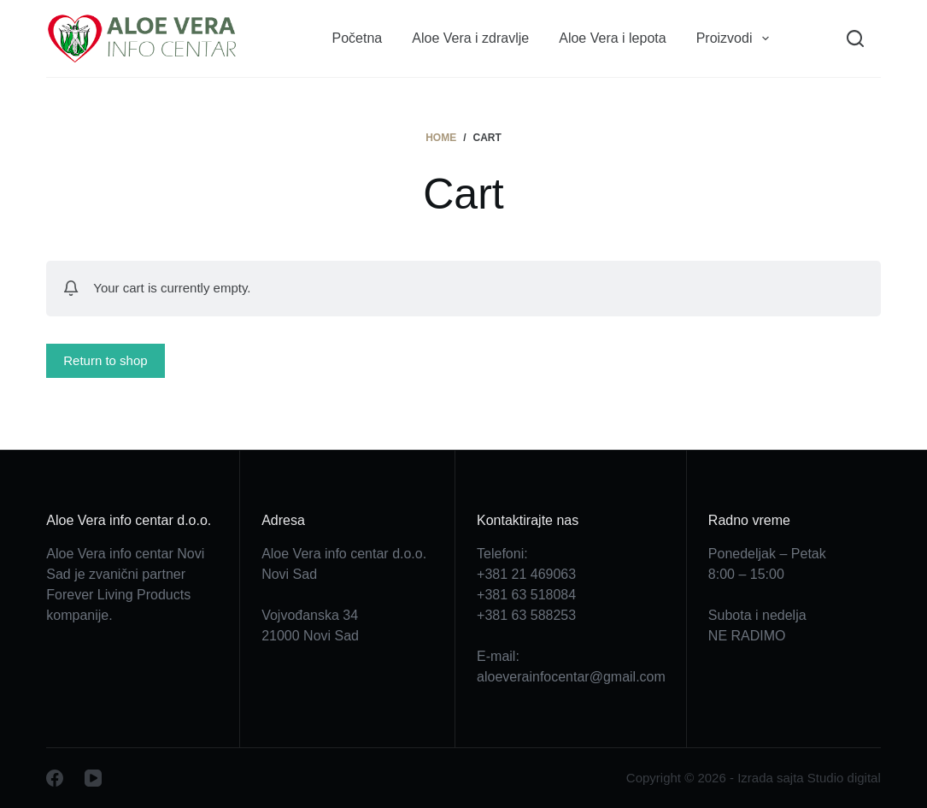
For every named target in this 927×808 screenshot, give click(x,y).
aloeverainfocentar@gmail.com (571, 676)
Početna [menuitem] (357, 38)
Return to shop (105, 360)
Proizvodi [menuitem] (736, 38)
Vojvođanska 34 (309, 615)
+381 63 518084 (526, 594)
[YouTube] (93, 778)
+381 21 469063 (526, 574)
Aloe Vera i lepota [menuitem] (612, 38)
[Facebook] (54, 778)
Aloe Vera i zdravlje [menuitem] (470, 38)
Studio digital (844, 777)
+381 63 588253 (526, 615)
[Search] (855, 38)
